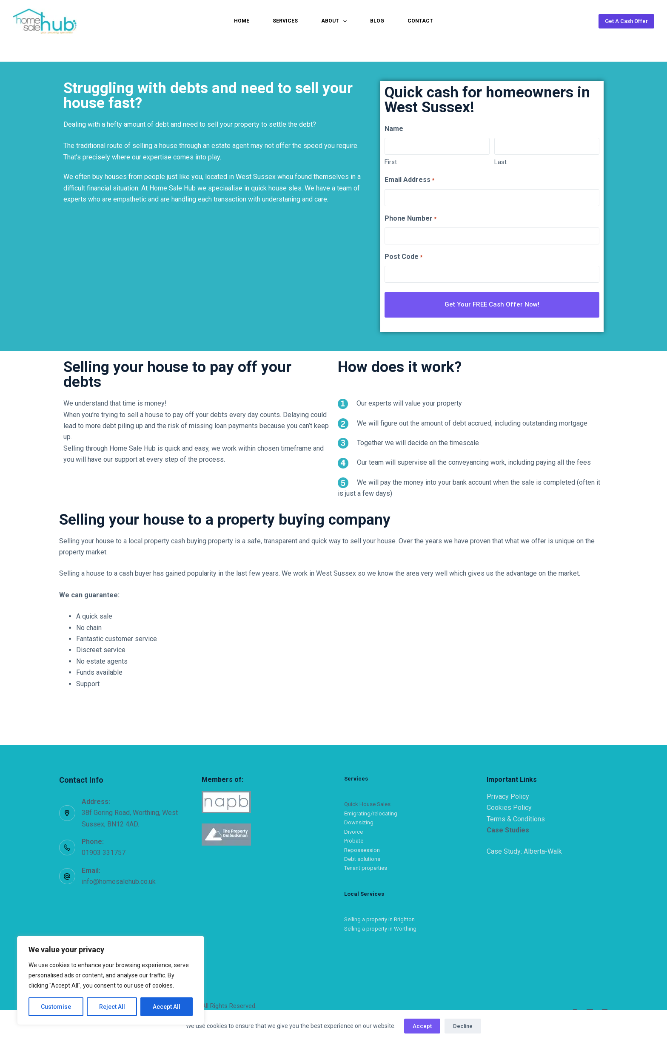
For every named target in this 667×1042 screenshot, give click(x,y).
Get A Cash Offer (626, 21)
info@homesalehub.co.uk (119, 879)
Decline (463, 1026)
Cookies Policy (509, 805)
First (391, 162)
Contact (420, 21)
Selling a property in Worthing (380, 926)
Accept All (166, 1006)
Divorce (353, 829)
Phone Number (410, 218)
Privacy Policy (508, 794)
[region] (110, 980)
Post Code (403, 257)
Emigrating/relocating (370, 811)
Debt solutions (362, 857)
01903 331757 (103, 851)
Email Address (409, 180)
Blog (377, 21)
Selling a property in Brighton (379, 917)
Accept (422, 1026)
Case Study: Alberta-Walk (524, 849)
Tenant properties (365, 866)
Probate (353, 838)
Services (285, 21)
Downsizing (358, 821)
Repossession (362, 848)
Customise (56, 1006)
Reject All (112, 1006)
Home (241, 21)
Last (500, 162)
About (335, 21)
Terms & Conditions (516, 817)
